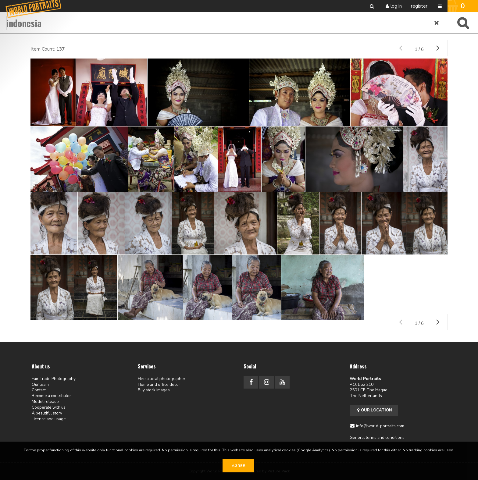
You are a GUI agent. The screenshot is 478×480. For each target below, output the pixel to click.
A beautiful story (47, 413)
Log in (396, 6)
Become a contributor (51, 396)
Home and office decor (159, 384)
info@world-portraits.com (380, 426)
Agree (238, 465)
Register (419, 6)
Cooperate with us (49, 407)
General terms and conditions (377, 437)
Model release (45, 401)
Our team (40, 384)
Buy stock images (154, 390)
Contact (39, 390)
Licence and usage (49, 419)
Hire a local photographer (161, 379)
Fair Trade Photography (54, 379)
